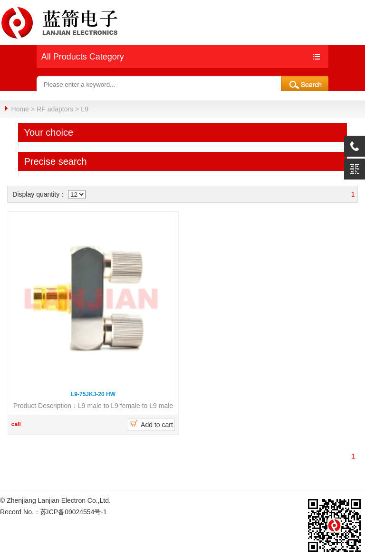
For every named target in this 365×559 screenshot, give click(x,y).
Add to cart (151, 423)
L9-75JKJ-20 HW (93, 393)
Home (20, 109)
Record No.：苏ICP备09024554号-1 (53, 511)
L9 (84, 109)
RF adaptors (55, 109)
